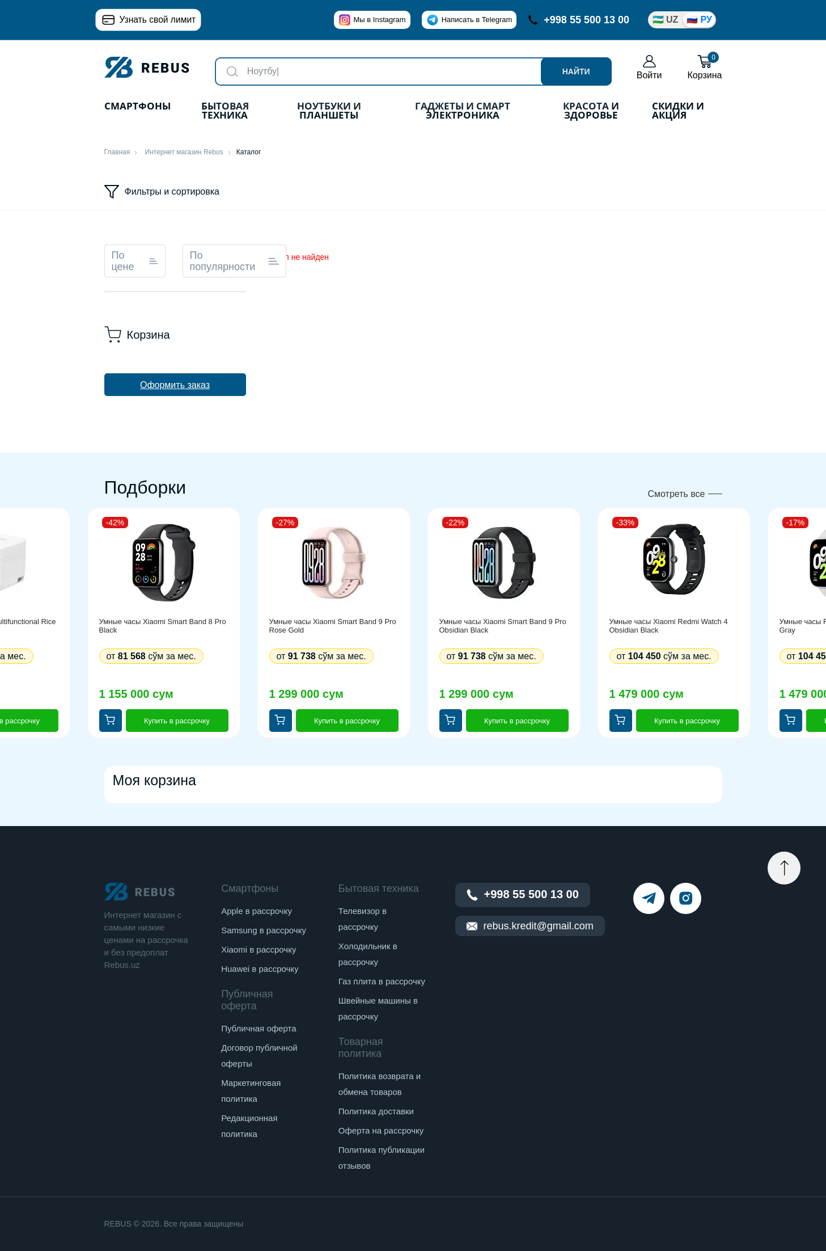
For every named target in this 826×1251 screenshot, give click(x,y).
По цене (135, 261)
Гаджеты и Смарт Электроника (462, 111)
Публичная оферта (258, 1028)
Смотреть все (676, 494)
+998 (578, 20)
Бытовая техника (225, 111)
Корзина (705, 67)
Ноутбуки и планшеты (329, 111)
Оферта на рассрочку (380, 1130)
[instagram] (685, 898)
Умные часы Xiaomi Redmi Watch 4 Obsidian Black (668, 625)
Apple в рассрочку (256, 911)
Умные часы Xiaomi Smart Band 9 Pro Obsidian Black (502, 625)
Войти (649, 67)
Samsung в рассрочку (263, 930)
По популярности (234, 261)
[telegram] (648, 898)
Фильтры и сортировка (162, 192)
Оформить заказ (175, 385)
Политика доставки (376, 1111)
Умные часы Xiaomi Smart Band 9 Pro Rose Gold (332, 625)
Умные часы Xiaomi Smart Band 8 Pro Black (162, 625)
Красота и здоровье (591, 111)
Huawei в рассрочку (259, 969)
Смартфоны (137, 107)
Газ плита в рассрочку (381, 981)
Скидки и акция (678, 111)
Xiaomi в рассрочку (258, 949)
